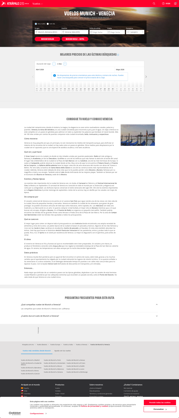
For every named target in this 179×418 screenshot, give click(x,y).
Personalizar (160, 409)
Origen (37, 28)
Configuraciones (37, 413)
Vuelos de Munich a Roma (30, 371)
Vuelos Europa (55, 344)
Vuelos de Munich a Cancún (30, 374)
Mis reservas (128, 388)
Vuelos (57, 388)
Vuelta (109, 28)
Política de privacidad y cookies (94, 406)
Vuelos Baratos (42, 344)
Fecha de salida (95, 28)
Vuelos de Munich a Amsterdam (54, 363)
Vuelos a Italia (68, 344)
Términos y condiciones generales (101, 394)
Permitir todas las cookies (160, 402)
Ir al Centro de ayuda (131, 391)
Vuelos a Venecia (81, 344)
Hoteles (58, 391)
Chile (25, 391)
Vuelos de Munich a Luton (75, 369)
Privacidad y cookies (96, 396)
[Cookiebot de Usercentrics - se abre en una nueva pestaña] (15, 413)
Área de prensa (95, 391)
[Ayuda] (166, 3)
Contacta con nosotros (131, 394)
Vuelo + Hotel (59, 394)
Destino (64, 28)
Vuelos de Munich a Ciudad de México (31, 364)
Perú (25, 396)
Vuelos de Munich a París (52, 360)
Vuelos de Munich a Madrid (30, 360)
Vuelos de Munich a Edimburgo (77, 372)
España (26, 388)
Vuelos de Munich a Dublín (76, 366)
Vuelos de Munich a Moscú (53, 366)
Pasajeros (129, 28)
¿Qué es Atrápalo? (96, 388)
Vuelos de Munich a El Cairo (76, 363)
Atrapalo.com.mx (28, 344)
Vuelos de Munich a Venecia (53, 372)
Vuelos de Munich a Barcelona (31, 368)
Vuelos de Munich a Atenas (76, 360)
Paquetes (58, 396)
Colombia (27, 394)
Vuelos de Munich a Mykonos (54, 369)
